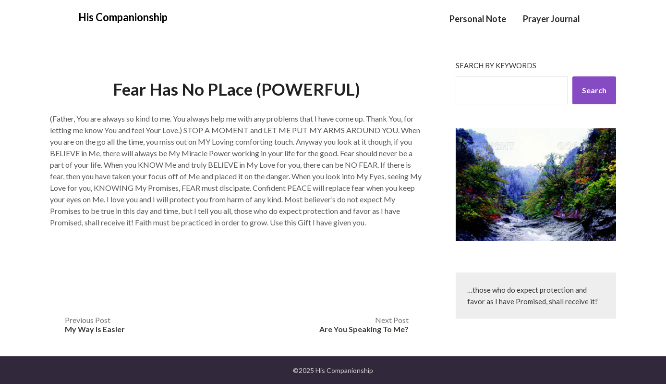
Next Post (364, 324)
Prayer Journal (551, 18)
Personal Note (477, 18)
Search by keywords (496, 65)
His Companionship (123, 17)
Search (594, 90)
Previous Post (95, 324)
